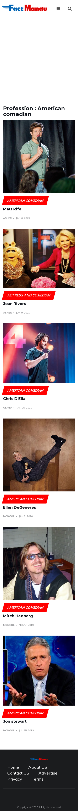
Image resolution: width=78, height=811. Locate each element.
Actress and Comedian (29, 295)
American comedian (25, 201)
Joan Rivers (14, 303)
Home (13, 767)
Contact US (18, 773)
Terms (37, 779)
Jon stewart (15, 721)
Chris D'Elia (14, 398)
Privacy (14, 779)
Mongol (9, 516)
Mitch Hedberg (18, 616)
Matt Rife (12, 209)
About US (37, 767)
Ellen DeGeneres (19, 507)
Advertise (47, 773)
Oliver (7, 407)
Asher (7, 218)
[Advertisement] (39, 58)
